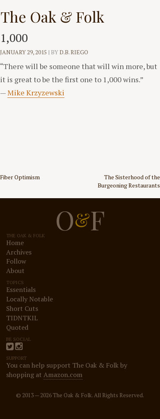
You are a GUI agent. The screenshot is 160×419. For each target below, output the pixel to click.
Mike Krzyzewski (35, 92)
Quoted (17, 327)
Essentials (21, 289)
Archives (19, 252)
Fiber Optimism (20, 177)
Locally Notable (29, 298)
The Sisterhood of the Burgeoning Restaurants (129, 181)
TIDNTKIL (22, 317)
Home (15, 242)
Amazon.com (62, 374)
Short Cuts (22, 308)
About (15, 270)
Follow (16, 261)
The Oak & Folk (52, 16)
